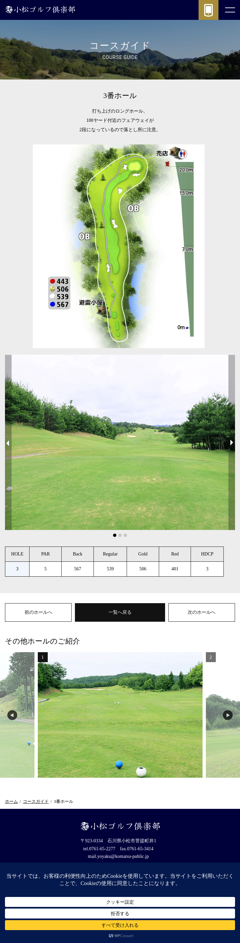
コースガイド (36, 801)
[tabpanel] (120, 442)
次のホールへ (201, 612)
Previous (8, 442)
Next (231, 442)
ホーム (11, 801)
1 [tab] (115, 536)
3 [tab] (126, 536)
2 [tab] (120, 536)
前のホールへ (38, 612)
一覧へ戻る (120, 612)
